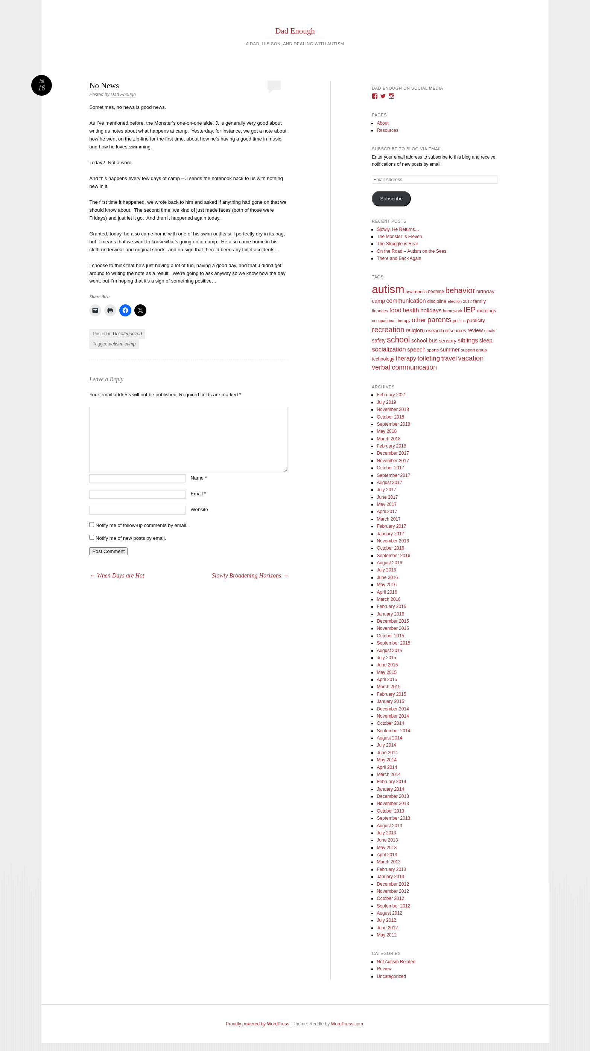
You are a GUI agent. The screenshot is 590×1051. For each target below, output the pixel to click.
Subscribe (391, 199)
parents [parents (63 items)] (439, 320)
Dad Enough (295, 30)
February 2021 (391, 394)
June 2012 (387, 927)
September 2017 (393, 475)
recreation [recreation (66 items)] (388, 329)
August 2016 (389, 562)
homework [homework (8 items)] (452, 311)
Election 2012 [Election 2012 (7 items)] (459, 301)
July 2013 (386, 833)
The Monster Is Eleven (399, 236)
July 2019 (386, 402)
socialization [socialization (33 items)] (389, 349)
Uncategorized (127, 333)
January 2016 (390, 614)
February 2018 (391, 446)
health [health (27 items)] (411, 310)
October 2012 (390, 898)
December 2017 (393, 453)
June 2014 (387, 752)
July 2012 (386, 920)
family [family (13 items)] (479, 301)
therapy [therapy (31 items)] (405, 358)
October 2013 (390, 811)
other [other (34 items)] (419, 320)
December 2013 (393, 796)
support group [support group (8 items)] (474, 350)
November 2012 (393, 891)
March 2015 (388, 686)
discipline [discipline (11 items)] (436, 301)
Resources (387, 130)
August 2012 (389, 913)
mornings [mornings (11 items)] (486, 310)
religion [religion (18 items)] (414, 330)
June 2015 (387, 665)
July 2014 (386, 745)
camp (130, 344)
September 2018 (393, 424)
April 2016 (387, 592)
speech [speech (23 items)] (416, 349)
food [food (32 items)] (395, 310)
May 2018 (387, 431)
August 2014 (389, 738)
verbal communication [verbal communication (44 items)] (404, 367)
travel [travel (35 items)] (449, 358)
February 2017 (391, 526)
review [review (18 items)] (475, 330)
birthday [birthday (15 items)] (485, 291)
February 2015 (391, 694)
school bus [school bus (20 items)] (424, 341)
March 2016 (388, 599)
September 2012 (393, 906)
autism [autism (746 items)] (388, 289)
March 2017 (388, 519)
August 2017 (389, 482)
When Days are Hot (116, 575)
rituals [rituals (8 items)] (490, 330)
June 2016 (387, 577)
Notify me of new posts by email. (131, 538)
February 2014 (391, 781)
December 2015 (393, 621)
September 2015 (393, 643)
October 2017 (390, 468)
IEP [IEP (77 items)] (470, 310)
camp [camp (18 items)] (378, 301)
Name (198, 478)
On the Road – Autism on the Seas (411, 251)
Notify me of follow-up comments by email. (141, 525)
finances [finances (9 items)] (380, 310)
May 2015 (387, 672)
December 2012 (393, 884)
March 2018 (388, 438)
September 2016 (393, 555)
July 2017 (386, 489)
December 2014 (393, 709)
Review (384, 969)
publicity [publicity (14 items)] (476, 320)
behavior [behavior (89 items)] (460, 290)
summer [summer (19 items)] (449, 350)
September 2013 (393, 818)
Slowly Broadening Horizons (250, 575)
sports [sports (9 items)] (433, 349)
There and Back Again (399, 258)
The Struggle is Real (397, 243)
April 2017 (387, 511)
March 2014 (388, 774)
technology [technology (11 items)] (383, 359)
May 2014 (387, 759)
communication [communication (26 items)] (406, 301)
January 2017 (390, 533)
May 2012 (387, 935)
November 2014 (393, 716)
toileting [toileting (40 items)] (429, 358)
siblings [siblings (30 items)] (468, 340)
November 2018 (393, 409)
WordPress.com (347, 1024)
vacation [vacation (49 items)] (471, 358)
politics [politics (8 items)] (459, 320)
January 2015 (390, 701)
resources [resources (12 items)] (455, 330)
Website (199, 509)
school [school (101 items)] (398, 339)
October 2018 (390, 417)
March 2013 (388, 862)
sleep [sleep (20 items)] (486, 341)
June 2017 (387, 497)
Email (198, 493)
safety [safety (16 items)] (379, 341)
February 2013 (391, 869)
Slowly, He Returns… (398, 229)
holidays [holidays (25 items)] (431, 310)
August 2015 (389, 650)
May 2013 (387, 847)
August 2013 (389, 825)
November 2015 (393, 628)
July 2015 (386, 657)
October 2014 (390, 723)
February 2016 (391, 606)
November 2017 (393, 460)
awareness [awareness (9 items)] (416, 291)
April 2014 (387, 767)
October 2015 (390, 636)
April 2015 (387, 679)
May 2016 (387, 584)
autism (115, 344)
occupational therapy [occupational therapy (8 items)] (391, 320)
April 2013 (387, 854)
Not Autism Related (396, 961)
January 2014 (390, 789)
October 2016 (390, 548)
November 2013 (393, 803)
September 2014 (393, 730)
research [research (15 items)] (434, 330)
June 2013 (387, 840)
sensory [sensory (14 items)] (447, 341)
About (382, 123)
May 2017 (387, 504)
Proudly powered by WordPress (257, 1024)
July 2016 (386, 570)
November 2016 (393, 541)
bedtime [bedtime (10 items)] (436, 291)
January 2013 (390, 876)
